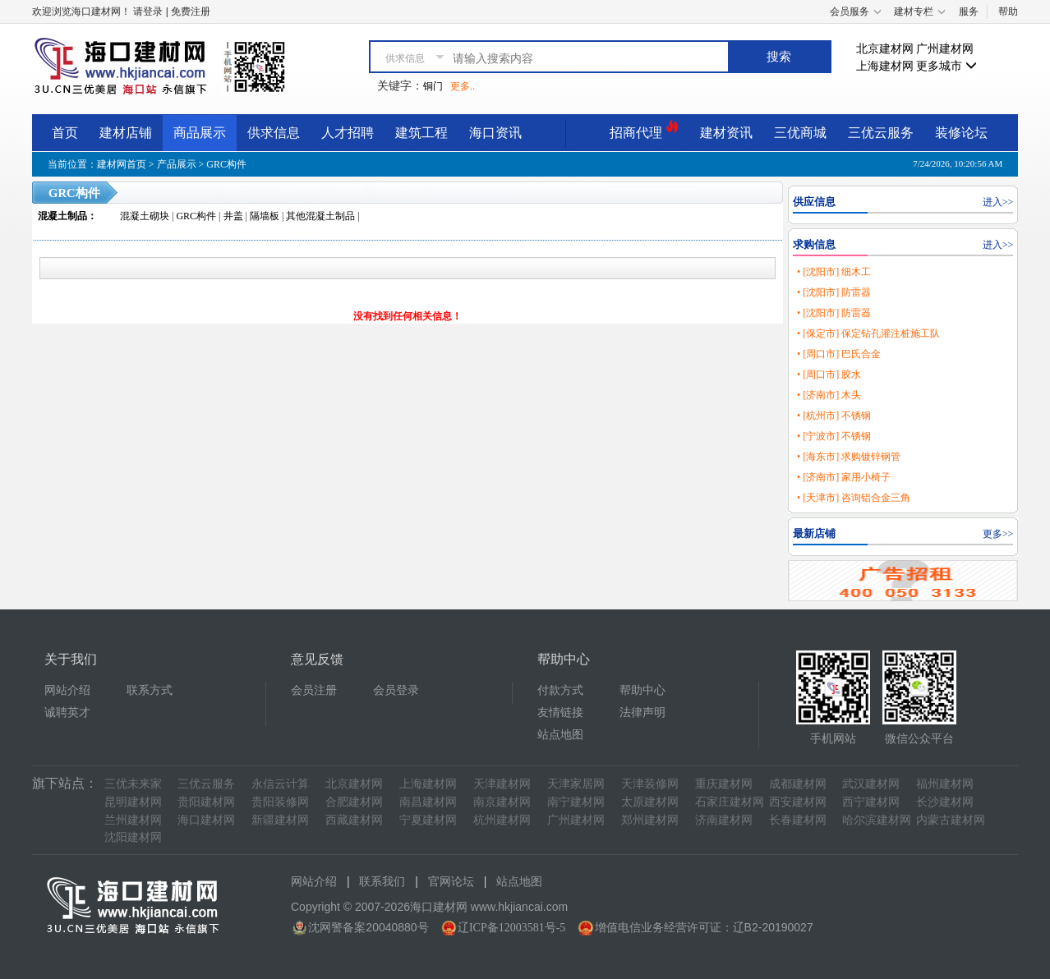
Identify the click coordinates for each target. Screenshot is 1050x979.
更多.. (462, 86)
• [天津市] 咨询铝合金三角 (853, 497)
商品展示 (199, 133)
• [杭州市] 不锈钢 (834, 415)
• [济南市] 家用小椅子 (844, 477)
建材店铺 (125, 133)
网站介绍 (67, 690)
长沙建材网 (945, 802)
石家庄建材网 (729, 802)
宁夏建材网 (428, 820)
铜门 (433, 86)
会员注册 (314, 690)
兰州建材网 (133, 820)
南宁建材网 (576, 802)
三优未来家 (133, 784)
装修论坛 (961, 133)
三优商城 (800, 133)
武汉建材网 (871, 784)
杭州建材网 (502, 820)
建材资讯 (726, 133)
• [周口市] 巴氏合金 (839, 354)
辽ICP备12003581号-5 (511, 928)
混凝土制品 (62, 216)
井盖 (233, 216)
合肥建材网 (354, 802)
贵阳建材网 (206, 802)
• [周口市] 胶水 (829, 374)
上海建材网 (885, 66)
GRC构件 (226, 164)
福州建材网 (945, 784)
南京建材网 (502, 802)
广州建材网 (945, 49)
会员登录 (396, 690)
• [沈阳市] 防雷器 (834, 292)
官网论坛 (451, 882)
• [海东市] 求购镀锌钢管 (848, 456)
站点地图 (560, 735)
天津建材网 (502, 784)
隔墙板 (264, 216)
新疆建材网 (280, 820)
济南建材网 (724, 820)
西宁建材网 (871, 802)
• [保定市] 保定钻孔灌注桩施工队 (868, 333)
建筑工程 (421, 133)
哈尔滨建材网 (876, 820)
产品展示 (176, 164)
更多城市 (946, 66)
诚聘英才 (67, 712)
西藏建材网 (354, 820)
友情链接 (560, 712)
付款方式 (560, 690)
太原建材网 (650, 802)
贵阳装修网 (280, 802)
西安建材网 (798, 802)
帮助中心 (642, 690)
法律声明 (642, 712)
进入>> (998, 202)
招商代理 (644, 130)
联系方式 (150, 690)
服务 (969, 11)
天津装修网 (650, 784)
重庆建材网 (724, 784)
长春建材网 (798, 820)
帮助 (1008, 11)
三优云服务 (881, 133)
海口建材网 (206, 820)
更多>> (998, 534)
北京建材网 (885, 49)
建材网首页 (121, 164)
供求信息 (273, 133)
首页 (65, 133)
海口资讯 (495, 133)
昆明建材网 (133, 802)
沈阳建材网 (133, 837)
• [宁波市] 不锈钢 (834, 436)
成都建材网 (798, 784)
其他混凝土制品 (320, 216)
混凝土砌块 (144, 216)
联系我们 (382, 882)
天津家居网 (576, 784)
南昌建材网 (428, 802)
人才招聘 (347, 133)
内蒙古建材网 (950, 820)
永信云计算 (280, 784)
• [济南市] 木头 (829, 395)
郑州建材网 (650, 820)
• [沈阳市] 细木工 (834, 272)
